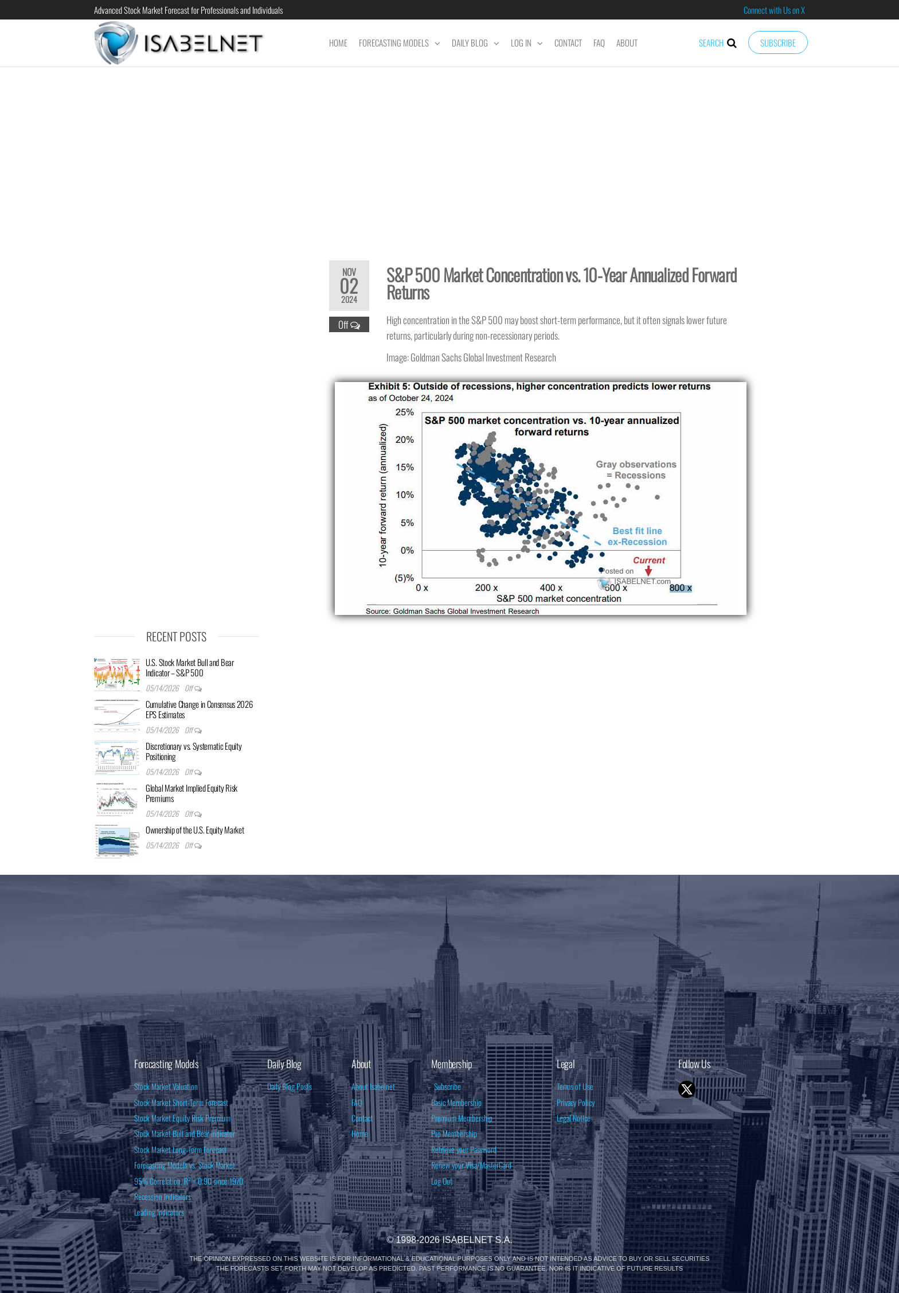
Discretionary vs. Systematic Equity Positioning (194, 750)
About (627, 42)
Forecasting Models (394, 42)
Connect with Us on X (774, 9)
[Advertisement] (449, 156)
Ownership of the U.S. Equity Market (195, 829)
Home (338, 42)
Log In (521, 42)
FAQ (599, 42)
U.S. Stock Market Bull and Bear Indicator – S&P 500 (190, 667)
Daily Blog (470, 42)
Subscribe (778, 42)
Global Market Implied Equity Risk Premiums (191, 792)
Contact (568, 42)
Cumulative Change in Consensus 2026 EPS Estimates (199, 709)
